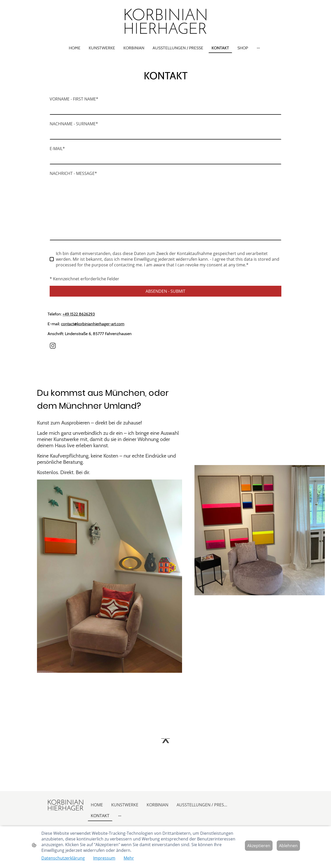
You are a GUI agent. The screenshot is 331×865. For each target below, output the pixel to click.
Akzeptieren (258, 845)
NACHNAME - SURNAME (74, 124)
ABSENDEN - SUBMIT (165, 291)
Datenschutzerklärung (63, 858)
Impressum (104, 858)
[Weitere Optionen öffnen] (258, 48)
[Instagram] (53, 346)
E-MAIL (57, 148)
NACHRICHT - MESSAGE (73, 173)
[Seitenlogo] (165, 21)
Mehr (129, 858)
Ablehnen (288, 845)
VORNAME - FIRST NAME (74, 99)
